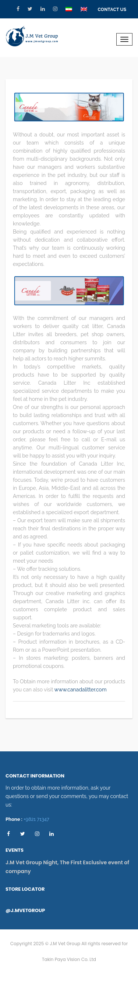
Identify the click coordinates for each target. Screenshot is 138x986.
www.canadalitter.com (80, 690)
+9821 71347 (36, 819)
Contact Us (112, 9)
